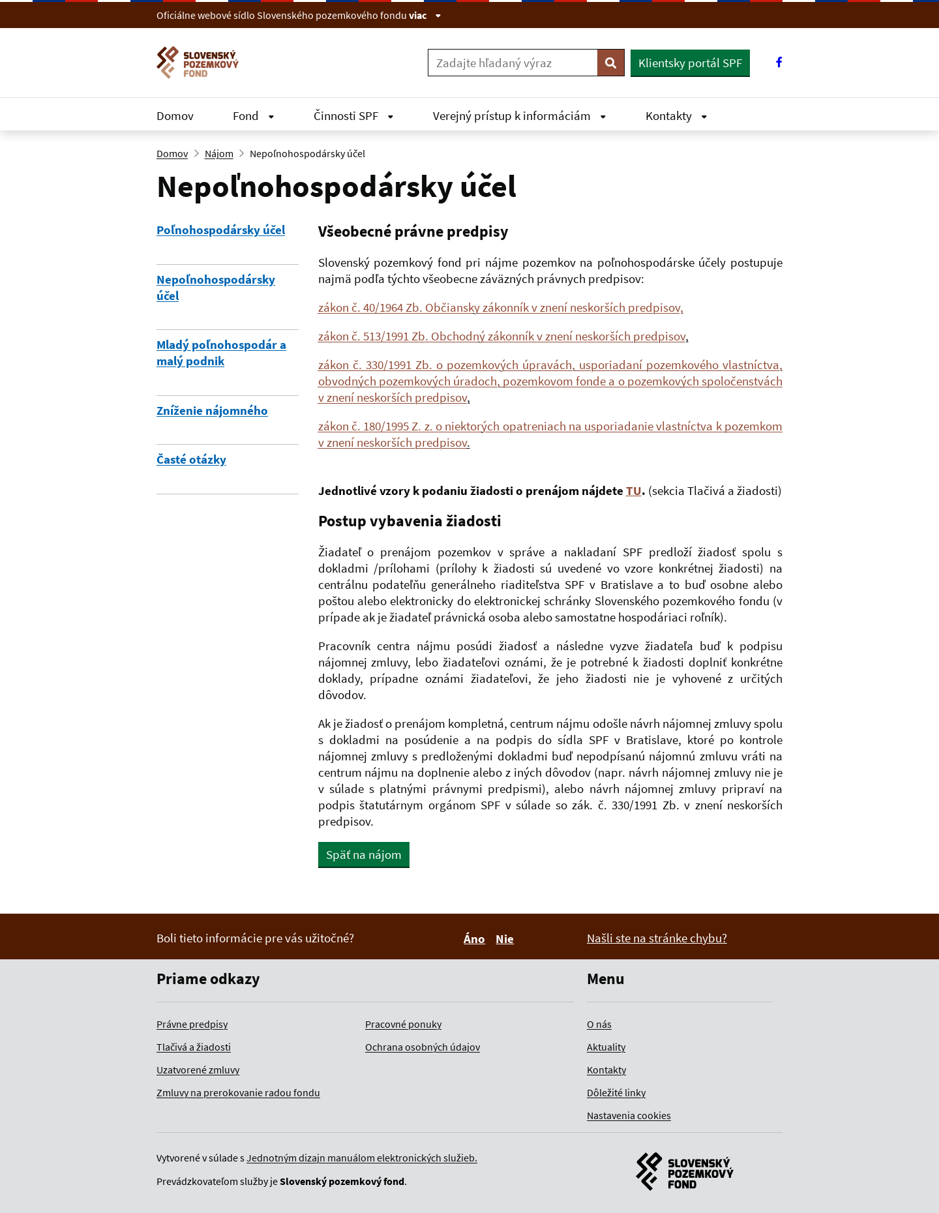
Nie (507, 938)
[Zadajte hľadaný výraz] (512, 63)
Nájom (219, 153)
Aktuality (606, 1046)
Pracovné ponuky (403, 1023)
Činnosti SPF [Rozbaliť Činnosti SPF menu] (354, 115)
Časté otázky (191, 459)
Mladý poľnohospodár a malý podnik (221, 352)
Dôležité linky (616, 1092)
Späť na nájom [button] (364, 854)
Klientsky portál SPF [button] (690, 62)
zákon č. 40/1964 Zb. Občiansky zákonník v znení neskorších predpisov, (500, 307)
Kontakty (606, 1069)
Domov (175, 115)
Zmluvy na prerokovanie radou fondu (238, 1092)
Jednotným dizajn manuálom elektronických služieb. (361, 1157)
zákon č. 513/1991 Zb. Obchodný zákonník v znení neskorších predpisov (501, 336)
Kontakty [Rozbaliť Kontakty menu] (677, 115)
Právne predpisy (192, 1023)
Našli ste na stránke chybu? (657, 938)
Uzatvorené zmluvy (197, 1069)
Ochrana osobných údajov (422, 1046)
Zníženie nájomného (212, 410)
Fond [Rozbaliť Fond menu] (254, 115)
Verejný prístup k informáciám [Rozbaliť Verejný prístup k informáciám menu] (519, 115)
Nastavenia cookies (629, 1115)
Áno (476, 938)
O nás (599, 1023)
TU (634, 490)
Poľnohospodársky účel (220, 229)
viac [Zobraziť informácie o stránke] (425, 15)
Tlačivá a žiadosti (193, 1046)
